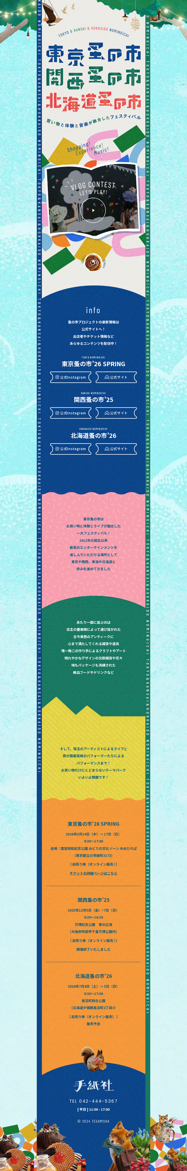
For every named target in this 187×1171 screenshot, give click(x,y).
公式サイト (119, 377)
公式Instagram (73, 377)
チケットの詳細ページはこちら (93, 873)
